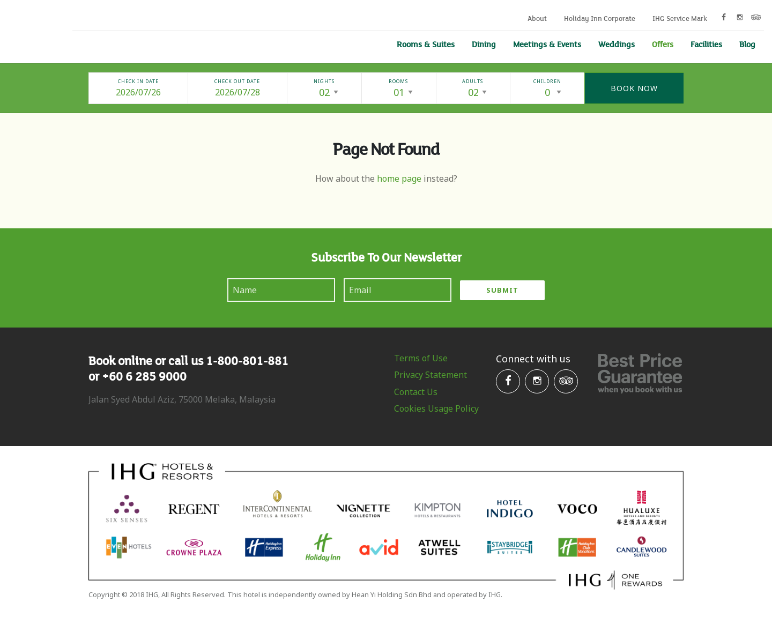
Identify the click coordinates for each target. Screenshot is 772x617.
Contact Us (415, 392)
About (537, 18)
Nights (324, 81)
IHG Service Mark (679, 18)
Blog (747, 44)
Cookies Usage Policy (436, 408)
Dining (484, 44)
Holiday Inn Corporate (599, 18)
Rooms (398, 81)
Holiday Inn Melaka (28, 30)
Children (547, 81)
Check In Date (138, 81)
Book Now (634, 88)
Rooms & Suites (426, 44)
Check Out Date (237, 81)
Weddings (616, 44)
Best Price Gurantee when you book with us (640, 373)
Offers (662, 44)
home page (399, 178)
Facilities (706, 44)
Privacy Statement (430, 375)
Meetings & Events (547, 44)
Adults (472, 81)
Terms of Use (421, 358)
